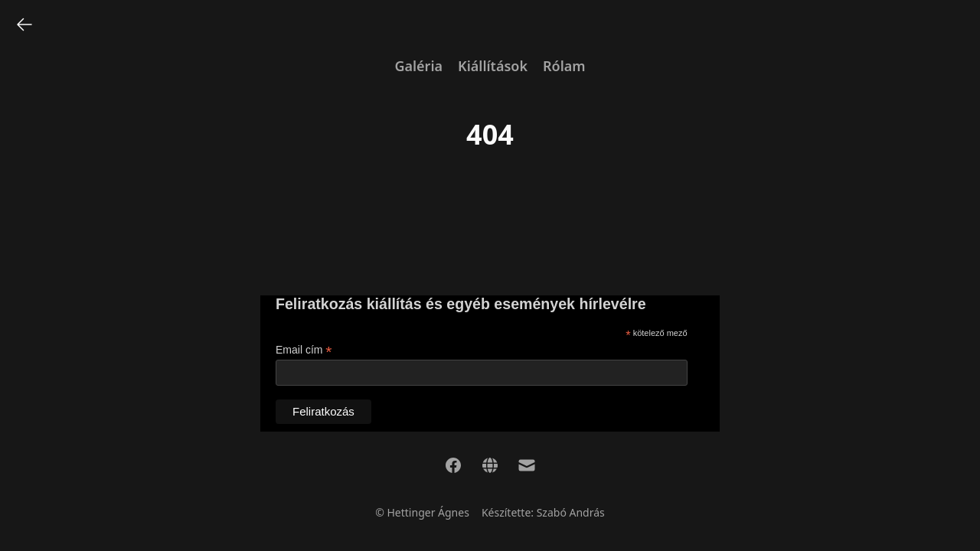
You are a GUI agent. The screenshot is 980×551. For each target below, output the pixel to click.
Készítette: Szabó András (543, 512)
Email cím (304, 350)
